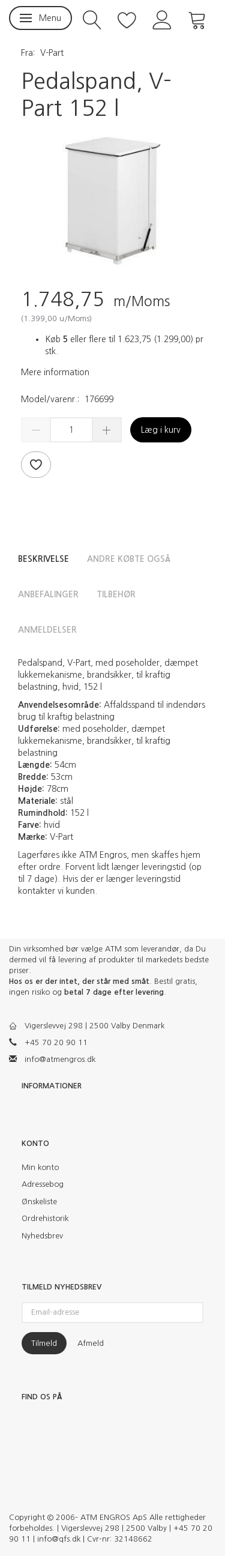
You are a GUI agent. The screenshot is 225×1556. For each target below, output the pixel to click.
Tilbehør (116, 594)
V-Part (52, 53)
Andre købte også (128, 559)
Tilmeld (44, 1343)
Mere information (55, 372)
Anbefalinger (48, 594)
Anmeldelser (47, 630)
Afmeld (90, 1343)
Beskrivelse (43, 559)
